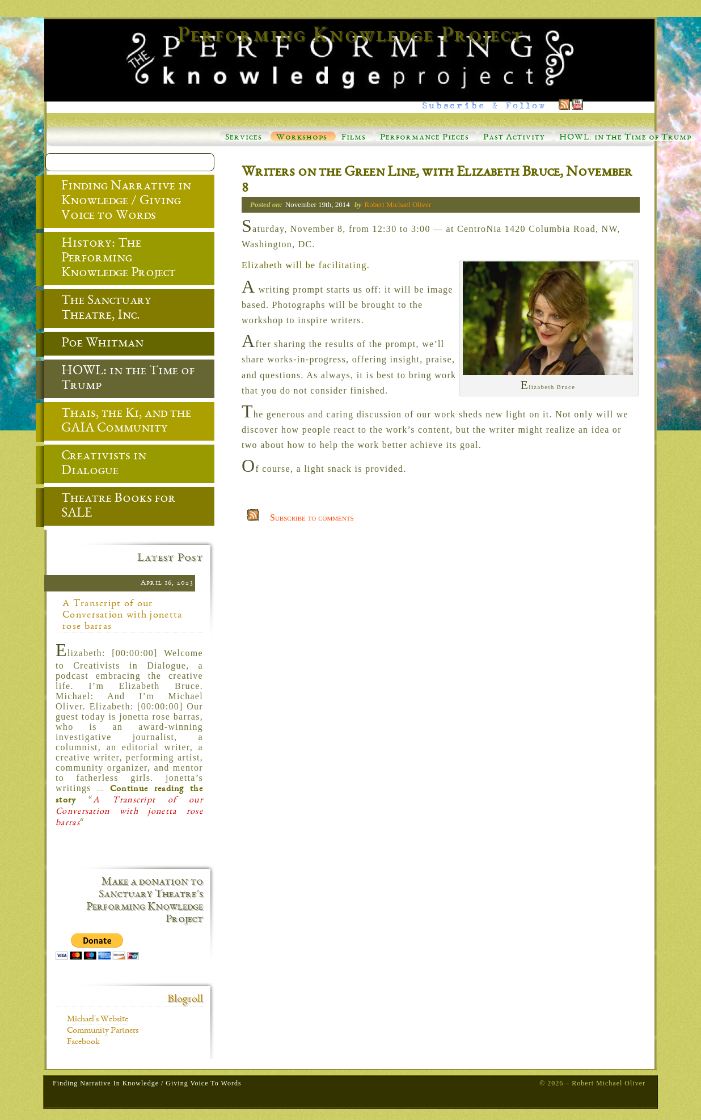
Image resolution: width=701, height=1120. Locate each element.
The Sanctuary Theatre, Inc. (97, 309)
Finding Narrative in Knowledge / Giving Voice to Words (117, 202)
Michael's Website (97, 1019)
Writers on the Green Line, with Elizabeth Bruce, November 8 (437, 181)
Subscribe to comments (312, 517)
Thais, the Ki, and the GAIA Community (117, 422)
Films (353, 137)
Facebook (83, 1042)
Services (243, 137)
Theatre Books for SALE (110, 507)
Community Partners (102, 1031)
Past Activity (514, 137)
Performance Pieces (424, 137)
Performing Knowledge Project (350, 36)
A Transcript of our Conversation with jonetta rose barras (122, 615)
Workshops (301, 137)
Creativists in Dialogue (95, 464)
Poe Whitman (93, 344)
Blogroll (185, 999)
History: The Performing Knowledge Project (110, 259)
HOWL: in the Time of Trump (625, 137)
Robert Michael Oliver (397, 204)
